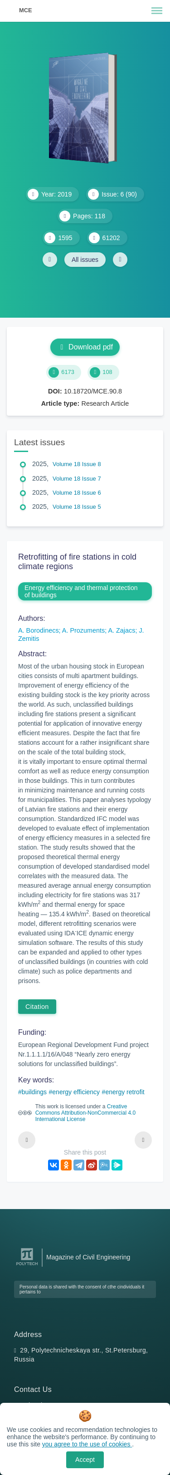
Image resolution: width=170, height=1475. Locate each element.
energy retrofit (124, 1092)
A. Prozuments (83, 630)
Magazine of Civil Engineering (88, 1257)
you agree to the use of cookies (87, 1444)
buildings (34, 1092)
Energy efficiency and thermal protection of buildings (81, 591)
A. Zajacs (121, 630)
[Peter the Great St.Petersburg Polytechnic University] (27, 1265)
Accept (85, 1459)
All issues (85, 259)
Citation (37, 1006)
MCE (25, 10)
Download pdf (85, 347)
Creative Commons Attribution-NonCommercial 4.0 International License (85, 1112)
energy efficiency (76, 1092)
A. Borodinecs (38, 630)
